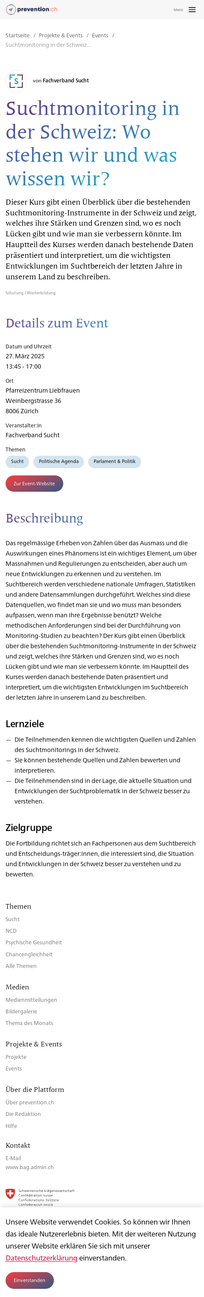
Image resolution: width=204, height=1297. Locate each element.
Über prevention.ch (30, 1102)
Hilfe (11, 1125)
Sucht (17, 464)
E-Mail (13, 1157)
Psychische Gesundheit (34, 942)
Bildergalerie (21, 1011)
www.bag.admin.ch (30, 1166)
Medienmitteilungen (31, 999)
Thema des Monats (29, 1022)
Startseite (18, 35)
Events (100, 35)
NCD (11, 930)
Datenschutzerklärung (41, 1257)
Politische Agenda (59, 464)
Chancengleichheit (29, 954)
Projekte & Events (61, 35)
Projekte (16, 1056)
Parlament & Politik (115, 464)
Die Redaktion (23, 1113)
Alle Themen (21, 965)
